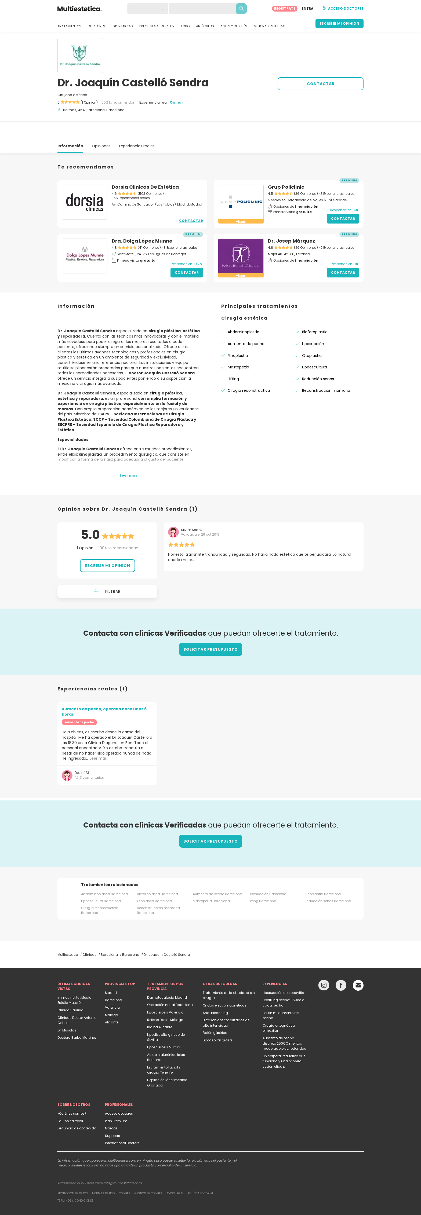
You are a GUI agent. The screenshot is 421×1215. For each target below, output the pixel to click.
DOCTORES (96, 26)
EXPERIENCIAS (122, 26)
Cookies (124, 1174)
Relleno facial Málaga (165, 1000)
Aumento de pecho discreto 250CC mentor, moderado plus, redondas (284, 1023)
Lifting (233, 359)
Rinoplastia (238, 336)
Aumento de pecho (246, 324)
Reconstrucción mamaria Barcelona (158, 891)
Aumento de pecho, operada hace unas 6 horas (104, 692)
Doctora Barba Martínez (76, 1018)
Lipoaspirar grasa (217, 1021)
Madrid (111, 973)
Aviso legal (175, 1174)
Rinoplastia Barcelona (322, 874)
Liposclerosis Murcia (163, 1028)
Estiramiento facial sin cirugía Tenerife (165, 1051)
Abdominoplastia (243, 312)
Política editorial (200, 1174)
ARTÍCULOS (205, 26)
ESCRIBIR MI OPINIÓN (340, 23)
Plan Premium (116, 1101)
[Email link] (358, 966)
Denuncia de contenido (76, 1109)
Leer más (98, 739)
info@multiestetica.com (122, 1163)
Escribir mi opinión (107, 546)
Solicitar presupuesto (210, 630)
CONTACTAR (321, 83)
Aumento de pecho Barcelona (217, 874)
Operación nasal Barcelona (170, 985)
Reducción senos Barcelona (327, 881)
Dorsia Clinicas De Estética (145, 167)
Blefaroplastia (315, 312)
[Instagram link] (323, 967)
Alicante (111, 1003)
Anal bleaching (215, 993)
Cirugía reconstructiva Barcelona (99, 891)
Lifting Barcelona (262, 881)
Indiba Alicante (159, 1007)
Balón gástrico (215, 1013)
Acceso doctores (119, 1094)
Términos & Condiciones (75, 1181)
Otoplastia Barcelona (154, 881)
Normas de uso (103, 1174)
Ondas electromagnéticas (224, 986)
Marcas (111, 1109)
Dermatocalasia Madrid (167, 978)
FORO (185, 26)
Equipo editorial (70, 1101)
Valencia (112, 988)
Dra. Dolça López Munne (142, 221)
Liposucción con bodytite (283, 973)
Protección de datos (72, 1174)
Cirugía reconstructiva (249, 371)
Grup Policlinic (286, 167)
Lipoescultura (314, 347)
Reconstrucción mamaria (326, 371)
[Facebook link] (341, 967)
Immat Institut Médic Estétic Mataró (74, 981)
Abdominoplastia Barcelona (104, 874)
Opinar (176, 102)
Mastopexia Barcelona (211, 881)
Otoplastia (312, 336)
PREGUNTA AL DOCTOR (157, 26)
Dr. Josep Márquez (291, 221)
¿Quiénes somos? (71, 1094)
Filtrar (107, 572)
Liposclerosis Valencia (165, 993)
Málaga (111, 995)
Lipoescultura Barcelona (101, 881)
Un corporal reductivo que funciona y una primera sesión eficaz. (284, 1041)
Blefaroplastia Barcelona (157, 874)
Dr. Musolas (66, 1011)
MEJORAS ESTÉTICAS (270, 26)
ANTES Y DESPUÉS (233, 26)
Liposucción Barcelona (267, 874)
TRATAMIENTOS (69, 26)
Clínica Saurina (70, 991)
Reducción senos (318, 359)
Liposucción (313, 324)
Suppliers (112, 1116)
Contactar (191, 201)
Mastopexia (238, 347)
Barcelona (113, 980)
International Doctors (122, 1123)
